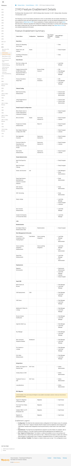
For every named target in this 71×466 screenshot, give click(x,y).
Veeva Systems (17, 462)
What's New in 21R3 (6, 56)
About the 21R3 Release (5, 50)
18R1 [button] (2, 124)
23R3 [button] (2, 28)
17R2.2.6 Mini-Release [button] (4, 130)
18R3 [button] (2, 110)
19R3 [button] (2, 98)
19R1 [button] (2, 107)
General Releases (30, 5)
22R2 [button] (2, 39)
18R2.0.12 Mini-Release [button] (4, 116)
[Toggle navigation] (3, 2)
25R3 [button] (2, 12)
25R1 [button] (2, 17)
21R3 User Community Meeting (6, 73)
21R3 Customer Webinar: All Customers (5, 69)
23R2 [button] (2, 31)
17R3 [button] (2, 126)
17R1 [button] (2, 136)
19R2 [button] (2, 100)
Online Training (57, 458)
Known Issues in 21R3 (5, 61)
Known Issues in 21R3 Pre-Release (6, 64)
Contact (49, 458)
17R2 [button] (2, 133)
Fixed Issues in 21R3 (6, 58)
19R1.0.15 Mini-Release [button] (4, 104)
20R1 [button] (2, 91)
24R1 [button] (2, 25)
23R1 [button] (2, 33)
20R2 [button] (2, 88)
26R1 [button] (2, 9)
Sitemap (65, 458)
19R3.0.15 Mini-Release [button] (4, 94)
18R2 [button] (2, 113)
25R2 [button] (2, 15)
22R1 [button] (2, 44)
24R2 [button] (2, 23)
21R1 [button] (2, 78)
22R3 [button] (2, 36)
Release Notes (21, 5)
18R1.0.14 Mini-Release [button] (4, 120)
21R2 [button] (2, 76)
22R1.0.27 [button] (3, 41)
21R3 (37, 5)
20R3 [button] (2, 81)
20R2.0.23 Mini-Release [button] (4, 84)
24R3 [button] (2, 20)
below (63, 22)
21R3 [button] (2, 47)
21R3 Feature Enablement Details (6, 53)
